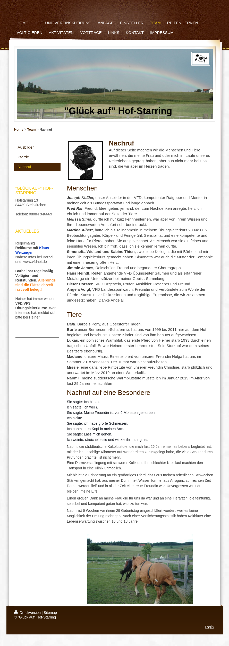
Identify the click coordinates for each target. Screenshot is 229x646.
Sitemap (50, 613)
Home (18, 129)
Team (31, 129)
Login (209, 627)
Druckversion (28, 613)
